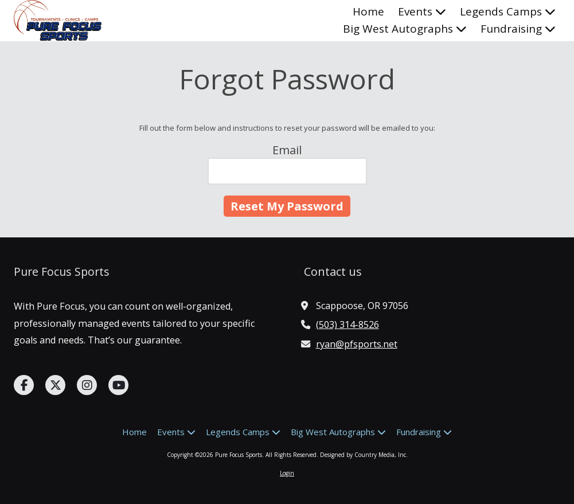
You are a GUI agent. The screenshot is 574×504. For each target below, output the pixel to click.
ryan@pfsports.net (356, 344)
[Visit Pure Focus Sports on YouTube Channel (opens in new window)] (118, 385)
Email (287, 150)
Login (287, 473)
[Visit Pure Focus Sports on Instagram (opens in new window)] (87, 385)
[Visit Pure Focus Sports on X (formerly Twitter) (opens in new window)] (55, 385)
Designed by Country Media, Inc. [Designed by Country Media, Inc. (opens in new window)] (364, 455)
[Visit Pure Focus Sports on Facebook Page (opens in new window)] (24, 385)
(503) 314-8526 (347, 324)
